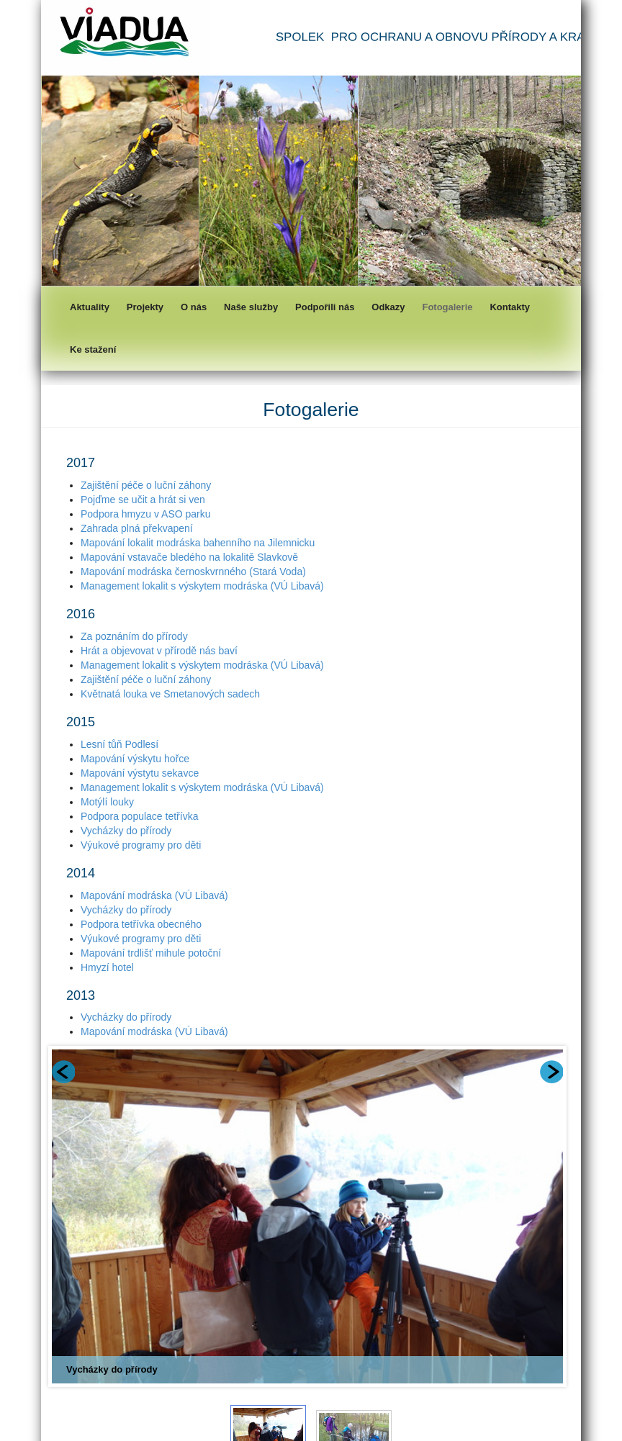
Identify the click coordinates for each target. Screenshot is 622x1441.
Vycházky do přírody (126, 830)
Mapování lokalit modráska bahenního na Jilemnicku (198, 542)
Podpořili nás (324, 307)
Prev (63, 1071)
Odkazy (388, 307)
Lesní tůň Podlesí (119, 744)
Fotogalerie (447, 307)
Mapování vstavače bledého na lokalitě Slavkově (189, 557)
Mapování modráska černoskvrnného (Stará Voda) (193, 571)
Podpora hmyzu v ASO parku (146, 514)
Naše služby (251, 307)
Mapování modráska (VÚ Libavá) (154, 895)
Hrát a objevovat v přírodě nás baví (159, 650)
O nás (194, 307)
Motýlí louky (107, 802)
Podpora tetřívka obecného (141, 924)
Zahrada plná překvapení (137, 528)
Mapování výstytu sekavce (140, 773)
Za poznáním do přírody (134, 636)
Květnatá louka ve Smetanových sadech (170, 694)
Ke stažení (93, 349)
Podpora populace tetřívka (139, 816)
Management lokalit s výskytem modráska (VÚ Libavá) (202, 586)
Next (551, 1071)
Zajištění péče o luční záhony (146, 485)
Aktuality (89, 307)
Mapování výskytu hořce (135, 758)
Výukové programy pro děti (141, 845)
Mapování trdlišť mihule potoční (151, 953)
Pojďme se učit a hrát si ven (143, 499)
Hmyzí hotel (107, 967)
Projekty (145, 307)
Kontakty (510, 307)
